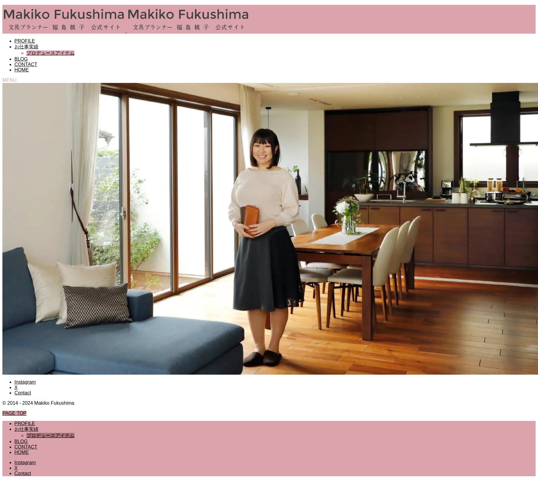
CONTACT (25, 64)
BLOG (21, 59)
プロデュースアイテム (50, 53)
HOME (21, 69)
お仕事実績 (26, 46)
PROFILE (24, 41)
